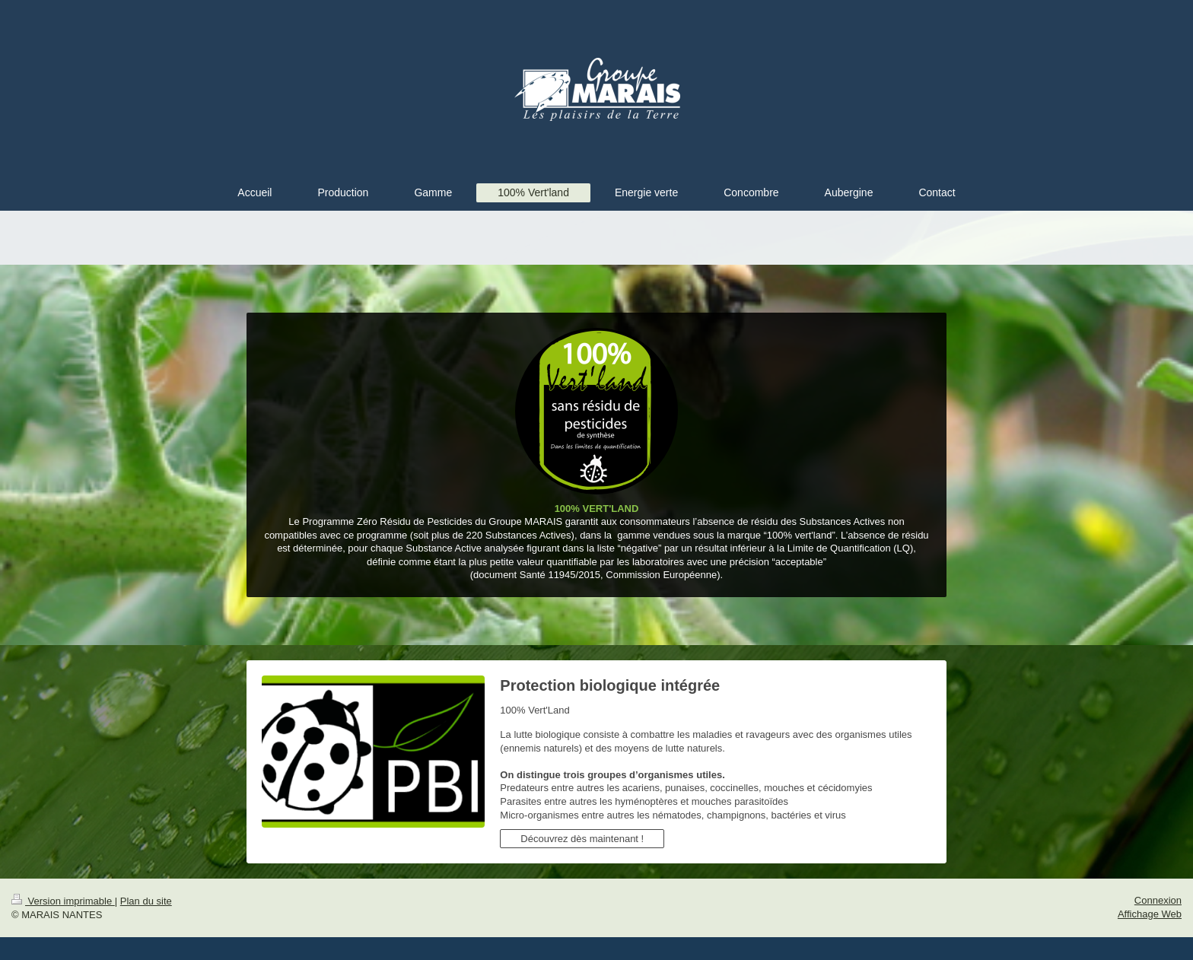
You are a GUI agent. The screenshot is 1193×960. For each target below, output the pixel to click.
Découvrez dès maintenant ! (582, 838)
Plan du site (146, 901)
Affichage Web (1150, 914)
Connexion (1158, 900)
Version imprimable (63, 901)
